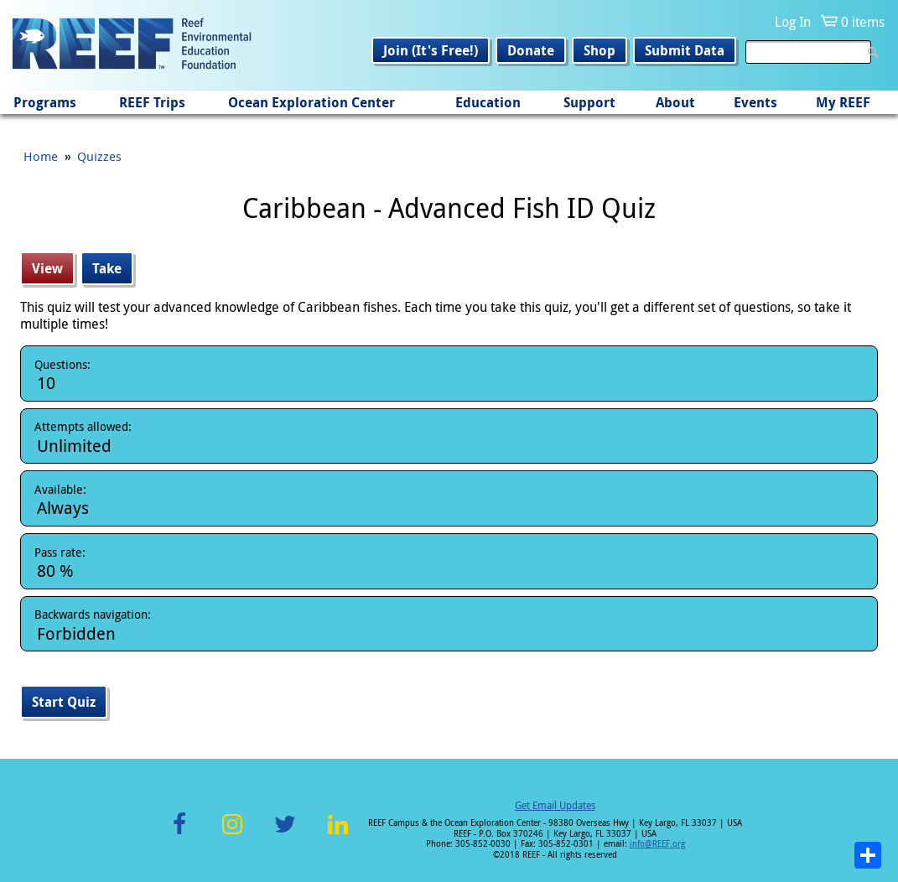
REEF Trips (152, 102)
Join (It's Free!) (430, 50)
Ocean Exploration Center (311, 102)
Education (488, 102)
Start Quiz (64, 702)
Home (40, 156)
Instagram (232, 834)
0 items (863, 22)
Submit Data (684, 50)
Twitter (285, 834)
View (53, 268)
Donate (530, 50)
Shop (599, 50)
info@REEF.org (657, 843)
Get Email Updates (555, 805)
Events (755, 102)
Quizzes (99, 156)
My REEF (843, 102)
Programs (44, 102)
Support (589, 102)
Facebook (179, 834)
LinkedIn (338, 834)
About (675, 102)
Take (107, 268)
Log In (793, 22)
